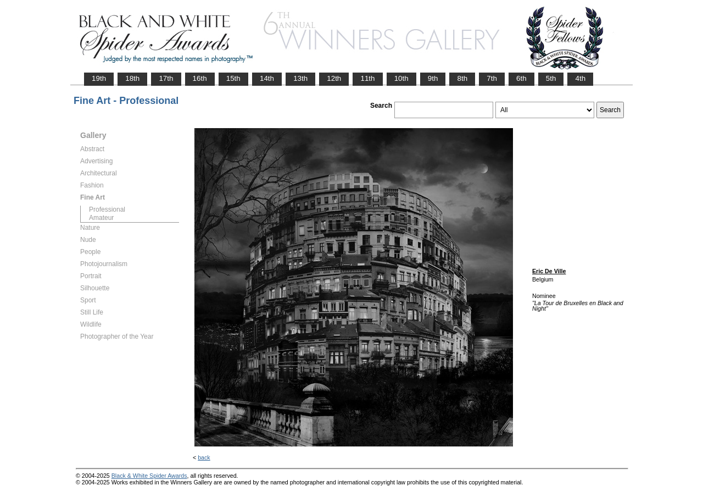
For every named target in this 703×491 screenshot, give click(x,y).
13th (300, 78)
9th (433, 78)
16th (200, 78)
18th (132, 78)
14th (267, 78)
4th (580, 78)
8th (462, 78)
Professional (107, 209)
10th (401, 78)
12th (334, 78)
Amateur (101, 218)
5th (551, 78)
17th (166, 78)
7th (492, 78)
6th (521, 78)
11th (367, 78)
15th (233, 78)
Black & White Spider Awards (149, 475)
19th (99, 78)
